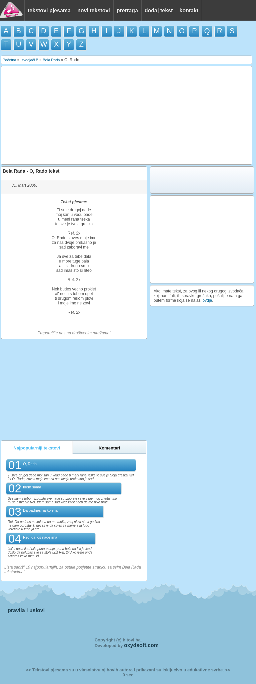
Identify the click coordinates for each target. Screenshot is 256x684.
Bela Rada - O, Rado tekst (31, 171)
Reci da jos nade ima (40, 537)
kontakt (188, 10)
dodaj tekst (159, 10)
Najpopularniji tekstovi (37, 447)
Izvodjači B (29, 60)
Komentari (109, 447)
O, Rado (30, 464)
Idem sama (32, 487)
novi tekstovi (93, 10)
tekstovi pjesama (49, 10)
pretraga (127, 10)
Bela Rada (51, 60)
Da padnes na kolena (40, 510)
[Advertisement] (127, 115)
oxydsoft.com (141, 645)
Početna (9, 60)
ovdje (207, 300)
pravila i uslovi (26, 610)
